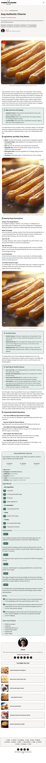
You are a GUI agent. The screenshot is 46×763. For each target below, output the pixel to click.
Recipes (6, 10)
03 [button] (4, 498)
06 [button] (4, 516)
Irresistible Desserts (11, 17)
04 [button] (4, 501)
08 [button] (4, 527)
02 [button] (4, 494)
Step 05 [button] (6, 573)
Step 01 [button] (6, 534)
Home (2, 10)
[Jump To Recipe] (31, 26)
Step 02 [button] (6, 543)
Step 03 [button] (6, 554)
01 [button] (4, 490)
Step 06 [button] (6, 584)
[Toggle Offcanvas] (43, 2)
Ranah (8, 469)
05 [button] (4, 509)
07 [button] (4, 523)
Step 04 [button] (6, 564)
